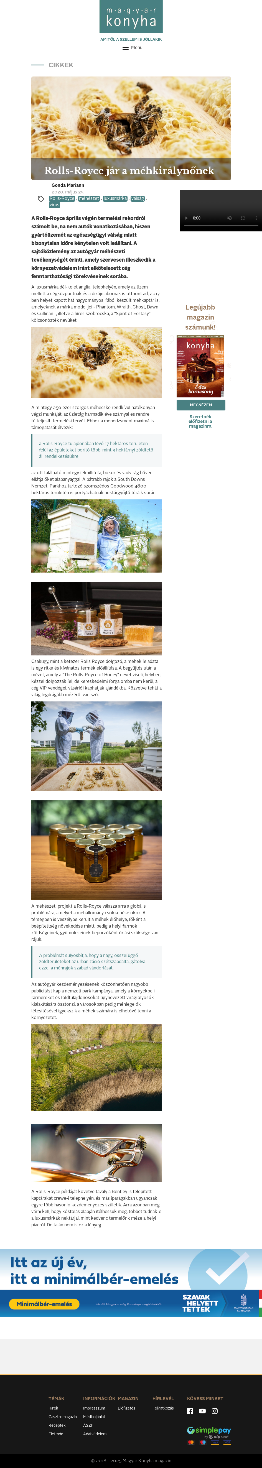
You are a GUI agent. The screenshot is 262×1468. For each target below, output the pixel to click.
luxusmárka (115, 198)
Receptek (57, 1426)
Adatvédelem (94, 1434)
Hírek (53, 1408)
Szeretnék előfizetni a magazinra (200, 422)
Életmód (56, 1434)
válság (137, 198)
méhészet (89, 198)
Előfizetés (126, 1408)
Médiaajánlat (94, 1417)
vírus (54, 205)
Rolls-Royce (62, 198)
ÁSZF (88, 1426)
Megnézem (201, 405)
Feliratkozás (163, 1408)
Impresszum (94, 1408)
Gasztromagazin (63, 1417)
